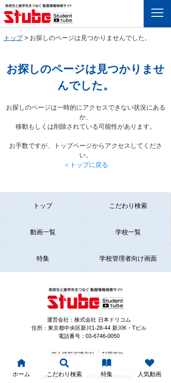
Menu (160, 12)
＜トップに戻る (85, 164)
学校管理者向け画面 (128, 258)
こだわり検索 (128, 205)
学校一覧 (128, 232)
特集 (42, 258)
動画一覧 (43, 232)
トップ (13, 37)
